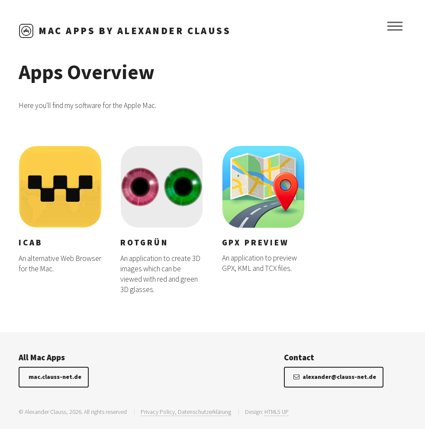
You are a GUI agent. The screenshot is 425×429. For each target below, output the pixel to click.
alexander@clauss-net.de (339, 377)
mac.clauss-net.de (55, 377)
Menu (395, 26)
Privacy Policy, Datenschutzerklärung (186, 412)
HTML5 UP (276, 412)
